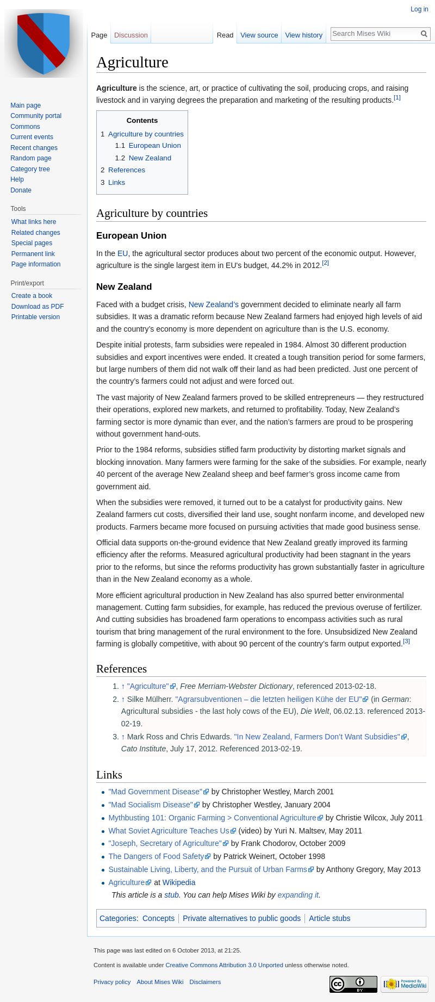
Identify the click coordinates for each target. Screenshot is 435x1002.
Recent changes (34, 148)
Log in (419, 9)
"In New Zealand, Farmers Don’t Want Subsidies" (317, 736)
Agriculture (126, 882)
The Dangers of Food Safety (156, 856)
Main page (25, 105)
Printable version (35, 317)
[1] (397, 97)
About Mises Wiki (160, 982)
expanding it (298, 895)
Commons (25, 126)
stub (171, 895)
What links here (34, 222)
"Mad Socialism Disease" (150, 804)
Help (17, 179)
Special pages (31, 243)
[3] (406, 641)
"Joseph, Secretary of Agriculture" (164, 843)
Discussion (131, 35)
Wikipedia (179, 882)
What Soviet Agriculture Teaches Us (168, 830)
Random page (30, 158)
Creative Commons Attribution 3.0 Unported (224, 965)
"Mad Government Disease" (155, 791)
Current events (31, 137)
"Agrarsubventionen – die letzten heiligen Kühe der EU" (268, 699)
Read (225, 35)
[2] (325, 262)
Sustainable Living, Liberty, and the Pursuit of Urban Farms (207, 869)
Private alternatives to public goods (242, 918)
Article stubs (329, 918)
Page (99, 35)
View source (259, 35)
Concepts (158, 918)
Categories (118, 918)
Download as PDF (37, 306)
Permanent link (33, 254)
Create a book (31, 296)
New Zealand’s (214, 304)
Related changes (35, 233)
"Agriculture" (148, 686)
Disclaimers (205, 982)
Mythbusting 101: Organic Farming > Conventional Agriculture (212, 817)
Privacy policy (112, 982)
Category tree (30, 169)
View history (303, 35)
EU (122, 253)
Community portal (35, 116)
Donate (21, 190)
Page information (36, 264)
